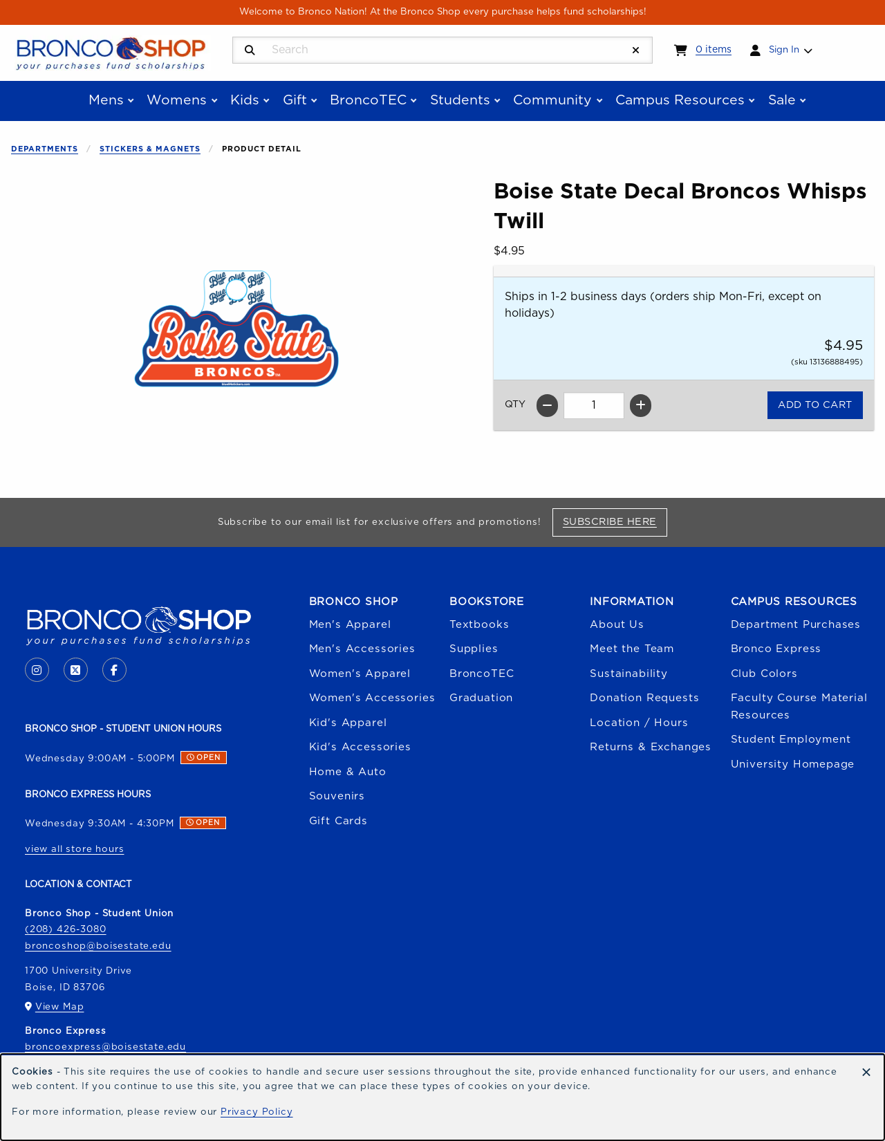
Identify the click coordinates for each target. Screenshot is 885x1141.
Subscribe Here (615, 521)
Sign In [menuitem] (784, 50)
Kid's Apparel (348, 723)
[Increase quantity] (640, 405)
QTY (515, 404)
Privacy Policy (257, 1112)
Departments (44, 149)
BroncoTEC (481, 674)
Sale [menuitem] (782, 100)
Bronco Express (776, 649)
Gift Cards (338, 821)
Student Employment (791, 739)
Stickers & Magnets (150, 149)
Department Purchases (796, 625)
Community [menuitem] (552, 100)
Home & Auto (347, 772)
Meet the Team (632, 649)
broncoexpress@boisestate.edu (105, 1047)
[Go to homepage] (110, 51)
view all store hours (74, 849)
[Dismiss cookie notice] (866, 1073)
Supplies (474, 649)
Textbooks (479, 625)
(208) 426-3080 (65, 929)
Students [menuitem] (460, 100)
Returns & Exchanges (650, 747)
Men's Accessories (362, 649)
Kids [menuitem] (244, 100)
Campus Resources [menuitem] (680, 100)
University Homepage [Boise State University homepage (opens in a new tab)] (793, 764)
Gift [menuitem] (295, 100)
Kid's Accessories (360, 747)
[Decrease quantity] (547, 405)
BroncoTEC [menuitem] (368, 100)
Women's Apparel (360, 674)
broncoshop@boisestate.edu (98, 946)
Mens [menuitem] (106, 100)
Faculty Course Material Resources (799, 706)
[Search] (250, 51)
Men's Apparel (350, 625)
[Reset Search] (636, 51)
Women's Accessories (372, 698)
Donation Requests (644, 698)
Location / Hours (639, 723)
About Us (617, 625)
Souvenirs (337, 796)
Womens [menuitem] (177, 100)
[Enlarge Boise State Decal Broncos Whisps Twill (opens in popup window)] (236, 331)
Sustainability (629, 674)
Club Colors (764, 674)
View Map (59, 1007)
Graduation (481, 698)
